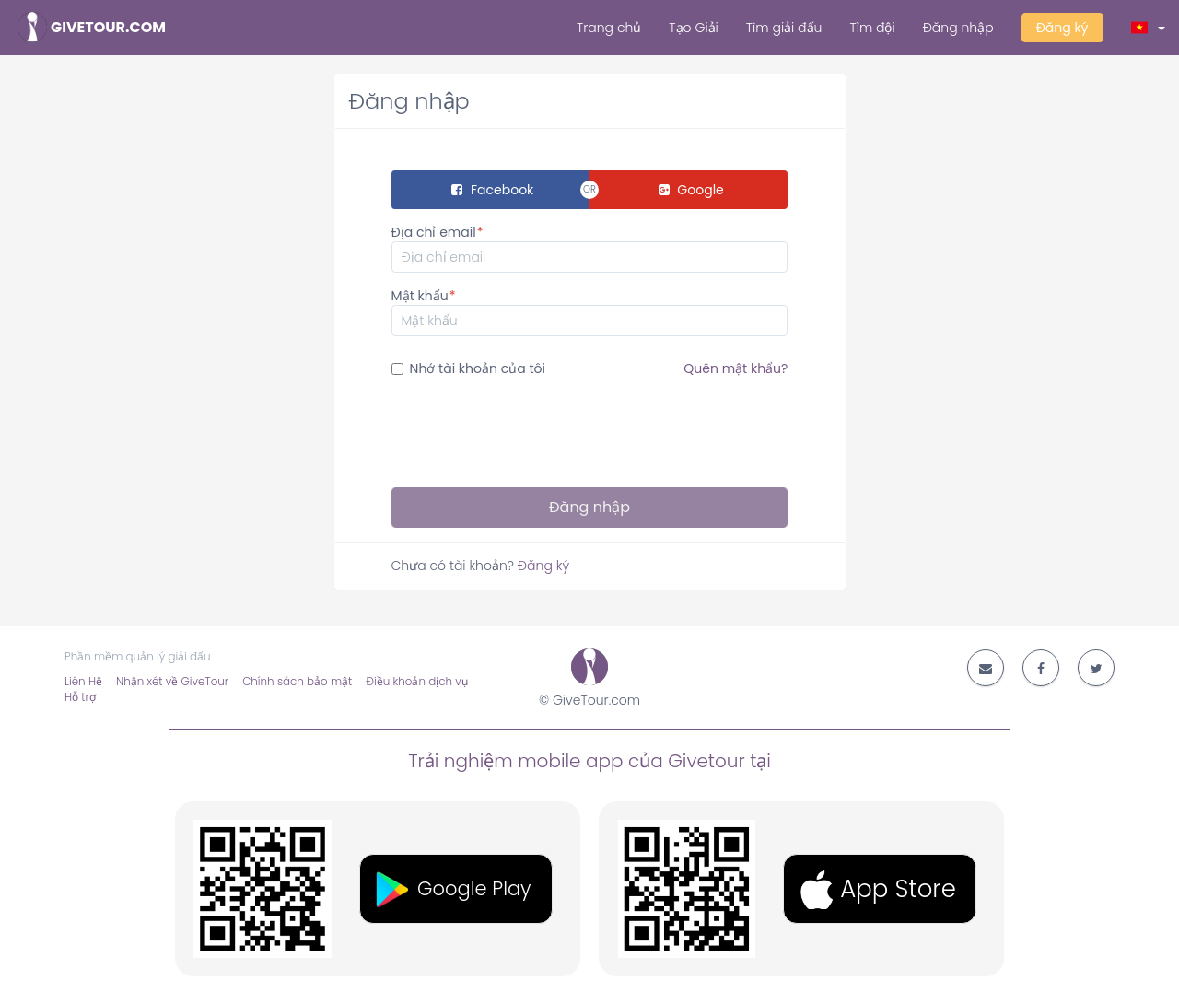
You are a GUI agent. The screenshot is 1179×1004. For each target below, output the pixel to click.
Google (691, 190)
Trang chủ (609, 27)
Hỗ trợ (80, 697)
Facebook (492, 190)
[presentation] (531, 423)
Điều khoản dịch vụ (416, 681)
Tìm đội (871, 27)
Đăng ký (1062, 27)
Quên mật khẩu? (735, 368)
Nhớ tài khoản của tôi (589, 368)
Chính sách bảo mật (297, 681)
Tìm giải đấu (784, 27)
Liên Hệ (83, 681)
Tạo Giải (693, 27)
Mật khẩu (420, 295)
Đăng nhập (958, 27)
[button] (1148, 27)
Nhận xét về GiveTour (172, 681)
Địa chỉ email (433, 232)
